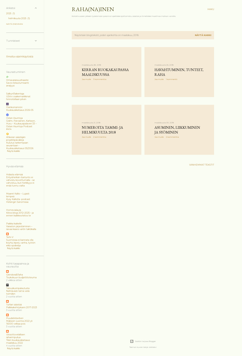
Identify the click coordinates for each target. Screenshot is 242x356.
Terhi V (9, 237)
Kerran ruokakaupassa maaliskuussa (105, 72)
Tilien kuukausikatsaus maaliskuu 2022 (18, 341)
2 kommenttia (99, 137)
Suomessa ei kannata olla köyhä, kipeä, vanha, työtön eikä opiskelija (20, 243)
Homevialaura (13, 210)
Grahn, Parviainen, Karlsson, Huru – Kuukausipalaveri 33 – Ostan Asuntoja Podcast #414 (21, 125)
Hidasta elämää (14, 174)
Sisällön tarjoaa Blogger (143, 341)
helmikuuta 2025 (19, 18)
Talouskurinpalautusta (17, 288)
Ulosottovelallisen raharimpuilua (15, 336)
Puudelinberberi (14, 318)
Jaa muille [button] (86, 79)
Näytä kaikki (203, 35)
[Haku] (210, 9)
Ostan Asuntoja (14, 118)
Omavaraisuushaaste (17, 80)
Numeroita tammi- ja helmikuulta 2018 (102, 130)
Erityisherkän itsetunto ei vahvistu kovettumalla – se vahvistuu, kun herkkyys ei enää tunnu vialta (20, 181)
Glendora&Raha (14, 274)
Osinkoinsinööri (14, 107)
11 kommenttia (99, 79)
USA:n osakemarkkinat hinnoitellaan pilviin (18, 98)
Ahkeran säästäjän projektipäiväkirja (15, 138)
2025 (10, 13)
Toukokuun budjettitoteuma (21, 277)
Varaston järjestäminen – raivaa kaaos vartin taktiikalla (21, 228)
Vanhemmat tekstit (201, 164)
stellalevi (152, 347)
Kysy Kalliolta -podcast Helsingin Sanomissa (18, 200)
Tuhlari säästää (14, 304)
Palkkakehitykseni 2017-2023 (21, 307)
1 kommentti (171, 79)
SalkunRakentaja (15, 93)
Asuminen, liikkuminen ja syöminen (177, 130)
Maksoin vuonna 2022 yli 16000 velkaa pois (19, 322)
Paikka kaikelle (14, 223)
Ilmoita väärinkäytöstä (19, 56)
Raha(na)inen (93, 9)
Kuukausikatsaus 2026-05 (19, 110)
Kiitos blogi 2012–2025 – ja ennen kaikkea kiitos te (20, 214)
